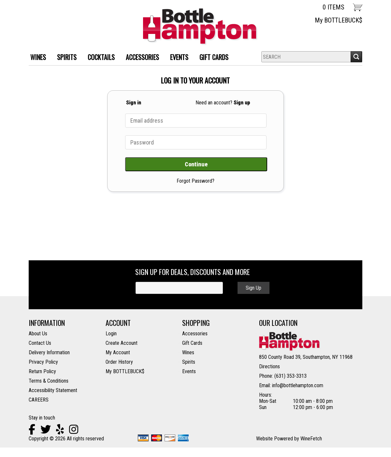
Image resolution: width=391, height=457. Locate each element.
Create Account (122, 343)
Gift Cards (213, 57)
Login (111, 333)
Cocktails (98, 58)
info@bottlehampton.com (297, 385)
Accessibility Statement (53, 390)
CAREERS (39, 400)
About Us (38, 333)
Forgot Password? (195, 181)
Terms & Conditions (48, 381)
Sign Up (253, 288)
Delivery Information (49, 352)
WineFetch (311, 438)
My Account (118, 352)
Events (179, 57)
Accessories (195, 333)
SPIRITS (64, 58)
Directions (269, 366)
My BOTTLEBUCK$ (338, 20)
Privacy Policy (43, 362)
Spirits (188, 362)
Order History (119, 362)
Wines (188, 352)
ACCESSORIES (140, 58)
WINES (36, 58)
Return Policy (42, 371)
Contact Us (40, 343)
